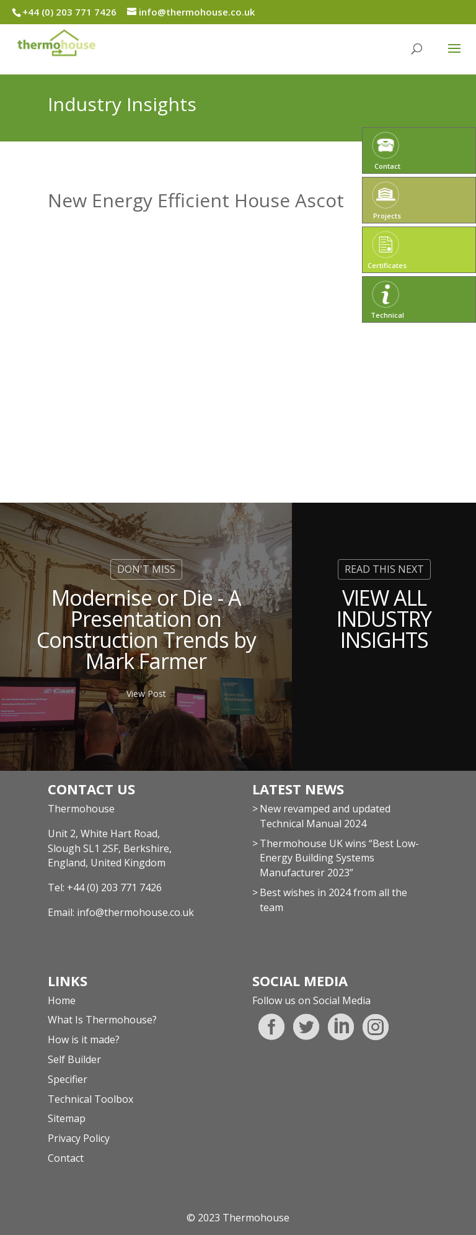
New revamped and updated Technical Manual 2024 (325, 816)
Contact (66, 1158)
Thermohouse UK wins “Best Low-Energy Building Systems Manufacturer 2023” (339, 858)
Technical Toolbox (90, 1099)
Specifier (67, 1079)
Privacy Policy (79, 1138)
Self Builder (74, 1059)
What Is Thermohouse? (102, 1019)
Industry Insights (122, 104)
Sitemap (67, 1118)
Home (62, 1000)
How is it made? (84, 1039)
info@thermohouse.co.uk (135, 912)
